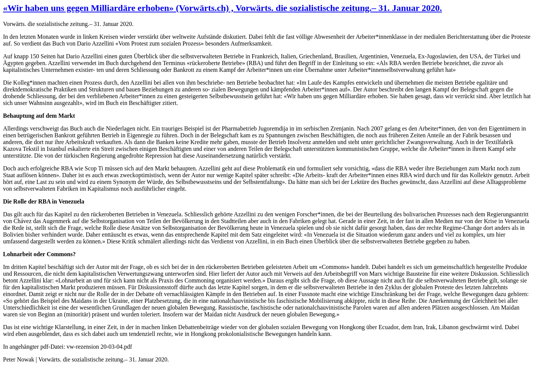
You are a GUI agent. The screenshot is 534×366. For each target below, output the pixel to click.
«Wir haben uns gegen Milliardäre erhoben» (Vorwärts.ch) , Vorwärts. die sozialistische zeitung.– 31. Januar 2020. (222, 8)
